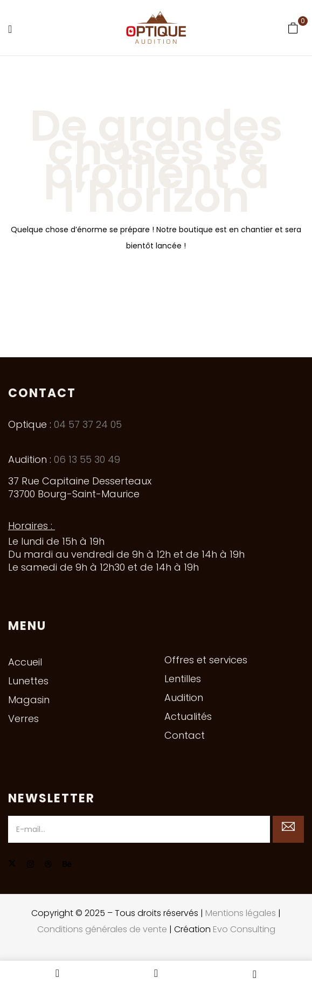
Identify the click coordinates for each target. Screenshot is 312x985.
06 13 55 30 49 (87, 459)
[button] (293, 28)
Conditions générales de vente (102, 929)
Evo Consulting (244, 929)
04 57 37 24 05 (88, 424)
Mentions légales (240, 913)
